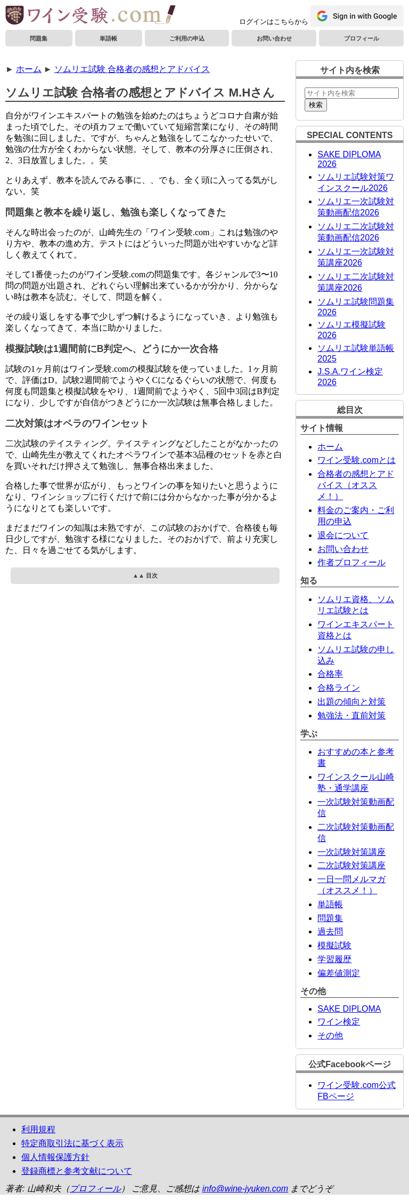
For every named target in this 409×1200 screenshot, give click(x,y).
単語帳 (108, 38)
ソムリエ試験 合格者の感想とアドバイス (132, 69)
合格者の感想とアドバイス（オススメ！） (355, 485)
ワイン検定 (338, 1021)
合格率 (330, 673)
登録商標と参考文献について (76, 1170)
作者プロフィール (351, 562)
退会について (343, 535)
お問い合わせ (274, 38)
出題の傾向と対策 (351, 701)
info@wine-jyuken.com (245, 1188)
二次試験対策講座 (351, 865)
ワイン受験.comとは (356, 460)
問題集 (38, 38)
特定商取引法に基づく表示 (72, 1143)
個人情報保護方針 (55, 1157)
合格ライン (338, 687)
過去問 (330, 931)
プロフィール (361, 38)
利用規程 (38, 1129)
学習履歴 (334, 959)
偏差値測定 (338, 973)
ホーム (29, 69)
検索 (316, 105)
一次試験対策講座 (351, 852)
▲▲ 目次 (145, 575)
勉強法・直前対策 (351, 715)
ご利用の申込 (186, 38)
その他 (330, 1035)
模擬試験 (334, 945)
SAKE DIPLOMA (349, 1008)
